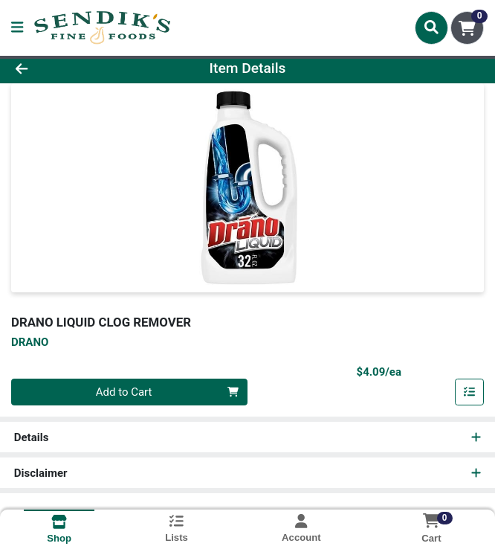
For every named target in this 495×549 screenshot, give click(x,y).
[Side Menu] (17, 28)
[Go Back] (70, 69)
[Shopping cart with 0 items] (467, 28)
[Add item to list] (470, 392)
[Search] (431, 27)
